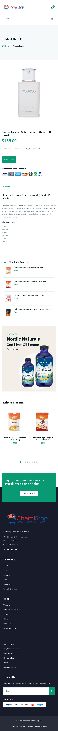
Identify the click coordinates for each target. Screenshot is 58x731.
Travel (5, 663)
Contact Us (7, 584)
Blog (5, 570)
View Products (29, 493)
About (5, 566)
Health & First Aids (10, 628)
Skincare (6, 619)
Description (6, 186)
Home (5, 46)
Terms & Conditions (10, 589)
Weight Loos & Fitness (11, 649)
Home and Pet (8, 658)
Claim (30, 727)
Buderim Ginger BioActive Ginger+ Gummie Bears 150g (33, 309)
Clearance (7, 614)
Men (40, 149)
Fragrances (33, 149)
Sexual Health (8, 644)
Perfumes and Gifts (21, 149)
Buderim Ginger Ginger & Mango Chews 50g (30, 281)
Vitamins (6, 605)
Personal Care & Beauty (11, 610)
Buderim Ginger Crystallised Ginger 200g (28, 267)
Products (6, 575)
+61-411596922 (13, 541)
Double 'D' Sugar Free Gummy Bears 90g (29, 295)
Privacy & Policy (41, 727)
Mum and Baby (8, 653)
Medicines (7, 623)
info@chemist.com (13, 544)
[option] (29, 94)
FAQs (5, 580)
